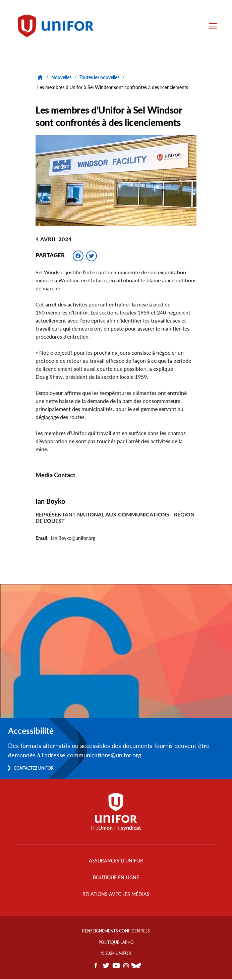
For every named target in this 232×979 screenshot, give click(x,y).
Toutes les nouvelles (99, 77)
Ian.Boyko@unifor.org (73, 538)
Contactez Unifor (34, 768)
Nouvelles (61, 77)
